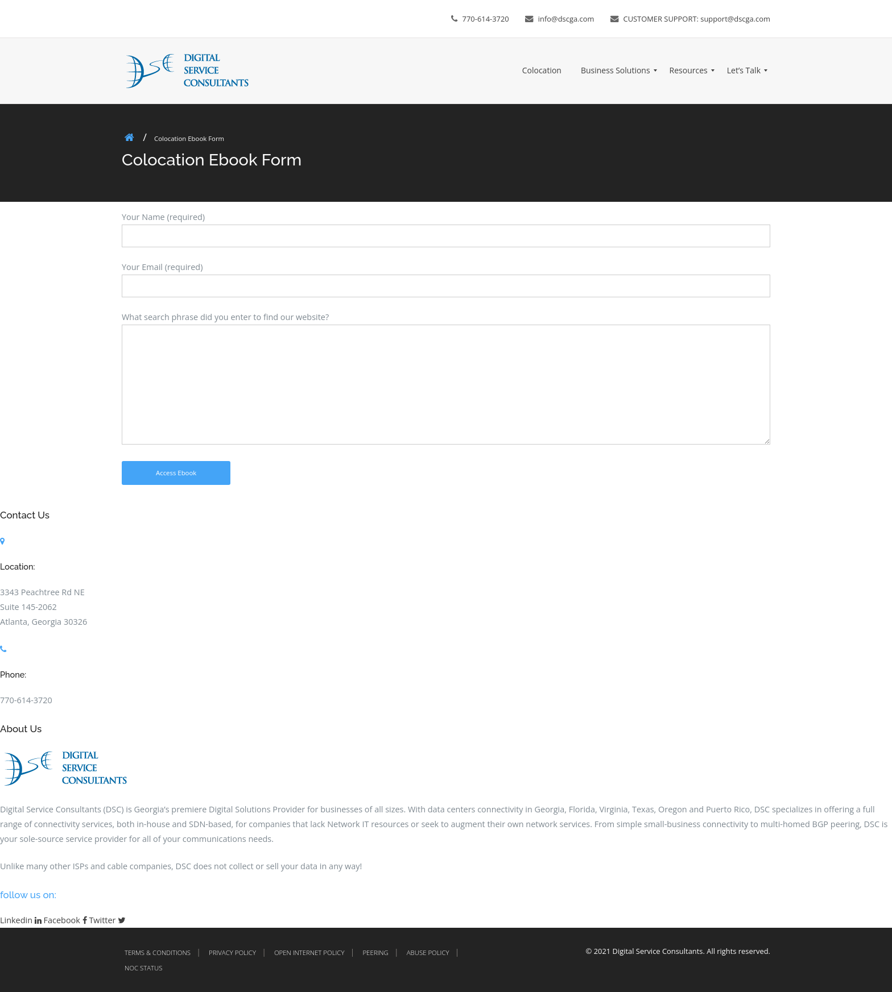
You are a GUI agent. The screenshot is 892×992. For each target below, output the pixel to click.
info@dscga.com (566, 19)
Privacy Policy (232, 952)
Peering (375, 952)
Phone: (13, 674)
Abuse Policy (428, 952)
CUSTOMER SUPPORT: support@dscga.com (697, 19)
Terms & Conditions (158, 952)
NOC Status (143, 968)
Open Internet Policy (309, 952)
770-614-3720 (485, 19)
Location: (17, 566)
